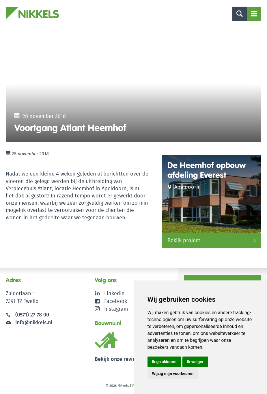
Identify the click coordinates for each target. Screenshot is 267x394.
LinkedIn (114, 293)
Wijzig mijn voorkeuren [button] (173, 373)
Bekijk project (183, 240)
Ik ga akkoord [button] (164, 361)
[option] (133, 84)
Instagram (111, 308)
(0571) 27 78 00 (32, 314)
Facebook (115, 301)
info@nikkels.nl (29, 322)
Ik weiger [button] (195, 361)
